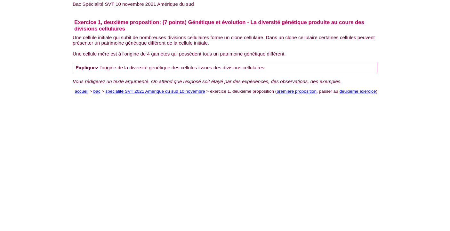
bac (96, 91)
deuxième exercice (357, 91)
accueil (81, 91)
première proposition (297, 91)
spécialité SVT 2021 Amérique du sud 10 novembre (155, 91)
